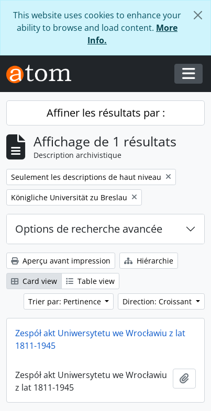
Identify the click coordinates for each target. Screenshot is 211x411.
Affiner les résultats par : (106, 113)
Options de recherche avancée (88, 229)
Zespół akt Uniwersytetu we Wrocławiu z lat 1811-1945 (100, 339)
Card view (34, 281)
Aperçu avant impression (60, 261)
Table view (90, 281)
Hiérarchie (148, 261)
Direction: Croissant (158, 301)
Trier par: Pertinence (65, 301)
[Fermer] (197, 15)
